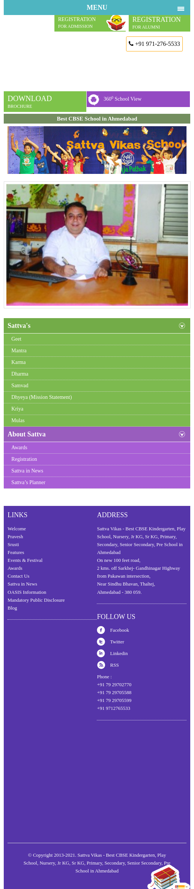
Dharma (19, 374)
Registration (24, 459)
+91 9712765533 (113, 708)
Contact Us (18, 576)
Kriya (17, 409)
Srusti (13, 544)
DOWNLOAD (30, 101)
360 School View (122, 98)
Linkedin (119, 653)
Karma (18, 362)
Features (16, 552)
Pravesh (15, 536)
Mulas (17, 420)
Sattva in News (27, 471)
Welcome (17, 528)
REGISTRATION (156, 23)
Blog (12, 608)
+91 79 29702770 (114, 684)
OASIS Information (27, 592)
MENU (97, 7)
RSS (114, 665)
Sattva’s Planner (28, 482)
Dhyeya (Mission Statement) (41, 397)
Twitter (117, 641)
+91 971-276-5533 (154, 44)
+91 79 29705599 (114, 700)
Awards (19, 447)
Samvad (19, 385)
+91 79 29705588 (114, 692)
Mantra (18, 350)
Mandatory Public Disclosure (36, 600)
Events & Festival (25, 560)
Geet (16, 339)
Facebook (119, 630)
